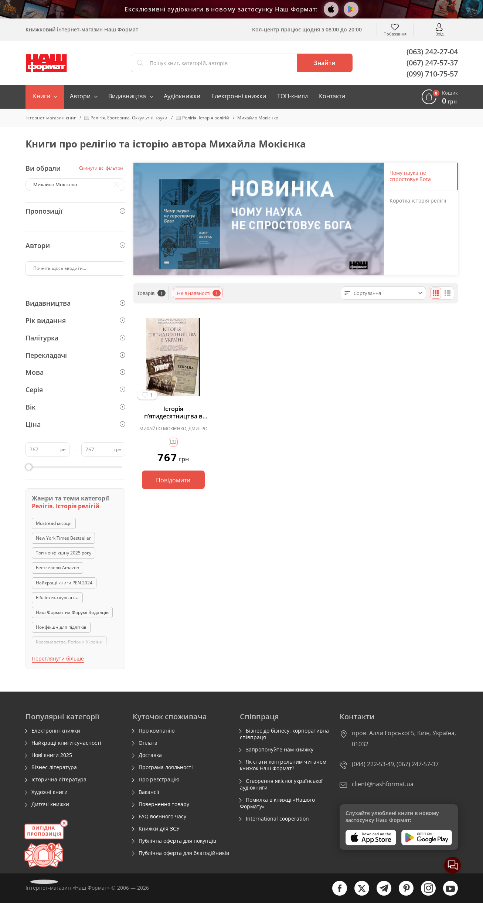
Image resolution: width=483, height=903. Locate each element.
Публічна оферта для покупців (177, 841)
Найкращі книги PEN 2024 (64, 583)
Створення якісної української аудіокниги (281, 784)
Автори (80, 96)
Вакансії (149, 792)
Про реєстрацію (159, 779)
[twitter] (358, 894)
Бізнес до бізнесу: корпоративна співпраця (284, 734)
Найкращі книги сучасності (66, 743)
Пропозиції (75, 211)
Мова (75, 372)
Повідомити (173, 480)
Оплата (148, 743)
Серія (75, 389)
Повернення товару (164, 804)
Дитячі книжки (50, 804)
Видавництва (127, 96)
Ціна (75, 424)
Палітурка (75, 337)
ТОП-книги (292, 96)
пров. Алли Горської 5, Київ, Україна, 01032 (404, 738)
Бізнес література (54, 767)
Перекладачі (75, 355)
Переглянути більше (58, 658)
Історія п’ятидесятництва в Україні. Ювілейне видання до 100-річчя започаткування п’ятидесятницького (173, 412)
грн (62, 449)
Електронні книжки (238, 96)
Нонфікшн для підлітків (61, 627)
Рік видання (75, 320)
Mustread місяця (54, 523)
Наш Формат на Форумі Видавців (72, 612)
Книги (41, 96)
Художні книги (49, 792)
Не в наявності (199, 293)
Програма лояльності (166, 767)
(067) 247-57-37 (432, 63)
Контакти (332, 96)
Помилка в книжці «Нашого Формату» (277, 803)
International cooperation (277, 818)
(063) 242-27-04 (432, 52)
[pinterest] (402, 894)
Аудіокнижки (182, 96)
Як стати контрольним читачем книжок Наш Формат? (283, 765)
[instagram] (425, 894)
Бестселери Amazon (57, 567)
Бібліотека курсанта (57, 597)
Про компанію (157, 730)
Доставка (150, 755)
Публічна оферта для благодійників (184, 853)
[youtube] (447, 894)
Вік (75, 407)
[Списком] (447, 293)
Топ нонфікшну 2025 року (63, 553)
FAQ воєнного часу (162, 816)
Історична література (58, 779)
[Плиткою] (435, 293)
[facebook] (336, 894)
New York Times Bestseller (63, 538)
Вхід (439, 33)
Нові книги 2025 (51, 755)
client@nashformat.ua (383, 784)
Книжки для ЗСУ (159, 828)
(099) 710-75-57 (432, 74)
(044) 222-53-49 (373, 764)
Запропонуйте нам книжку (279, 749)
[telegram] (380, 894)
